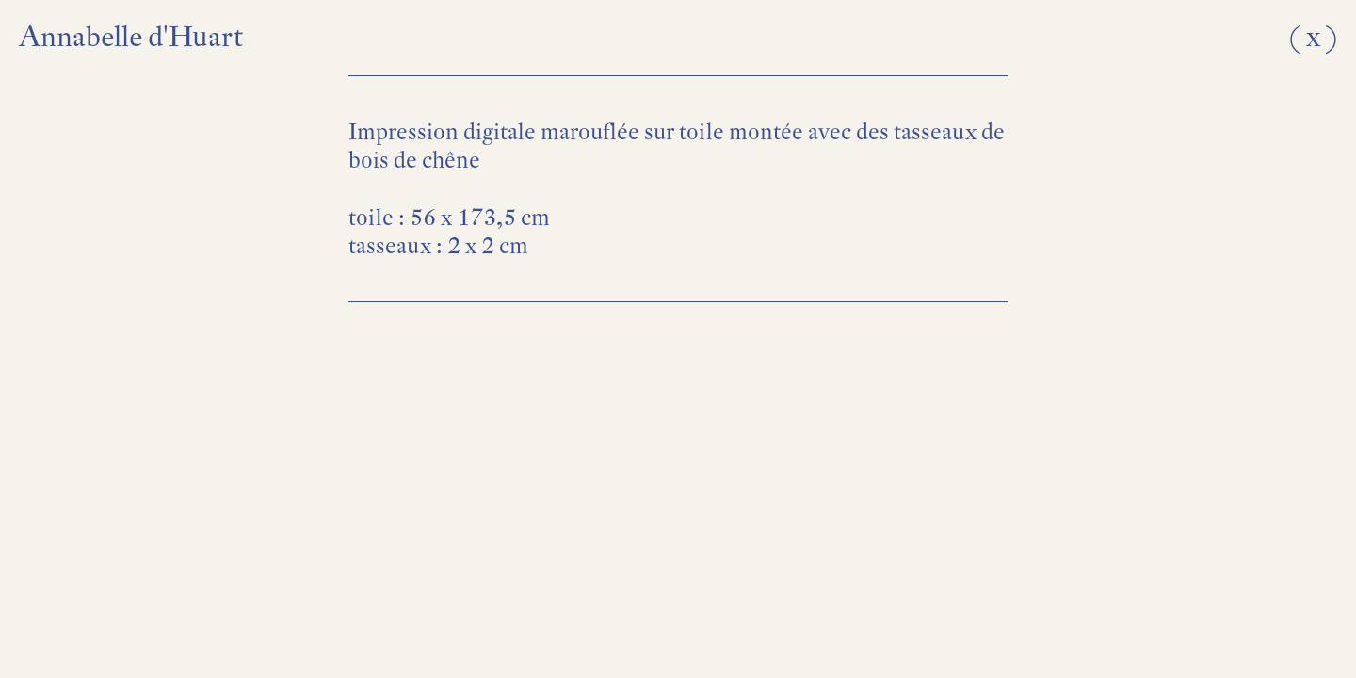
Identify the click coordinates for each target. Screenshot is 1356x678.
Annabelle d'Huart (131, 36)
